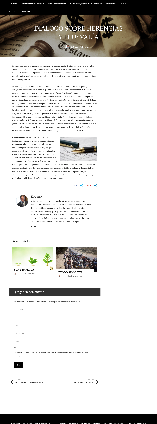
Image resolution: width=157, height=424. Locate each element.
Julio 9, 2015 (85, 51)
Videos (12, 13)
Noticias (124, 6)
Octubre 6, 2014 (29, 277)
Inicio (14, 6)
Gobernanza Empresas (32, 6)
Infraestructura (57, 6)
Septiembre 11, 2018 (75, 280)
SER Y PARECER (24, 273)
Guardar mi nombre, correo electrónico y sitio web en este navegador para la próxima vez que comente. (51, 358)
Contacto (25, 13)
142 (72, 189)
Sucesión (110, 6)
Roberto (36, 200)
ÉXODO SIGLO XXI (70, 276)
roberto (74, 51)
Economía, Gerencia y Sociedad (86, 6)
